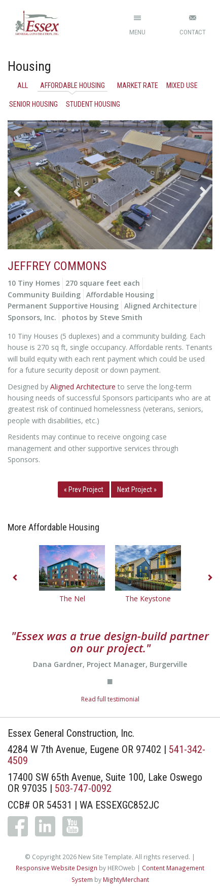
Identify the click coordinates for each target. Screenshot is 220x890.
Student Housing (93, 104)
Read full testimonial (110, 699)
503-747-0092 (83, 788)
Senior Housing (33, 104)
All (22, 85)
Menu (137, 32)
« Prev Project (83, 489)
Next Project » (137, 489)
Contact (192, 32)
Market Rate (137, 85)
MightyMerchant (126, 879)
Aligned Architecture (83, 386)
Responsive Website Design (56, 868)
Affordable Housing (72, 85)
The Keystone (148, 598)
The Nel (72, 598)
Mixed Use (182, 85)
